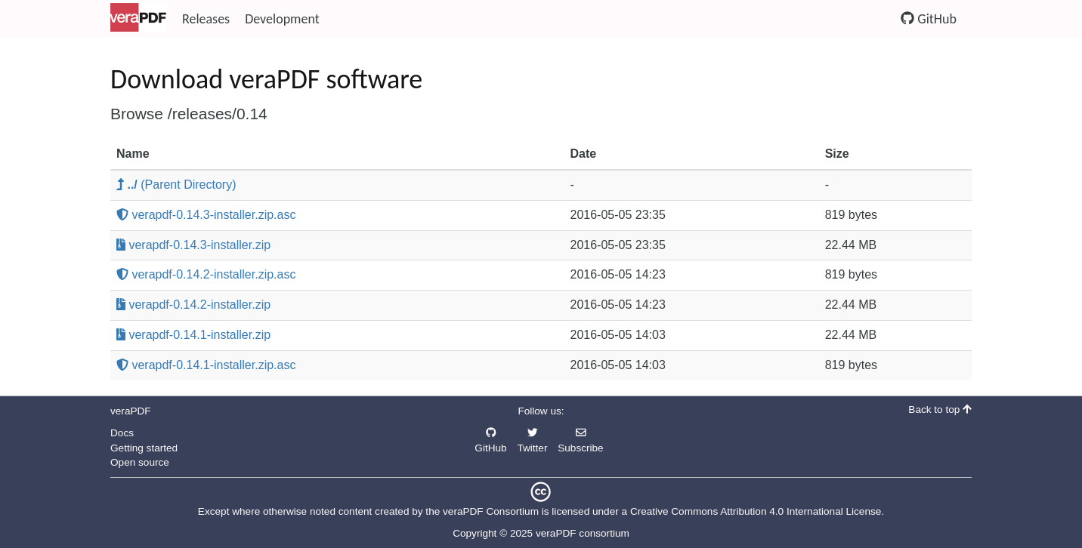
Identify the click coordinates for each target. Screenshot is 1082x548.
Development (282, 19)
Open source (139, 462)
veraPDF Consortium (491, 511)
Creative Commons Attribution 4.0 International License (755, 511)
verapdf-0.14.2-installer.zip (193, 304)
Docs (122, 433)
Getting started (144, 448)
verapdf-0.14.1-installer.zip (193, 334)
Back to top (940, 409)
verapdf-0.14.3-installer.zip (193, 245)
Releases (206, 19)
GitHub (929, 19)
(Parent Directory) (176, 184)
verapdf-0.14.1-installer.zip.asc (205, 365)
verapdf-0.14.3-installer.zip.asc (205, 214)
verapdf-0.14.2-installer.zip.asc (205, 274)
